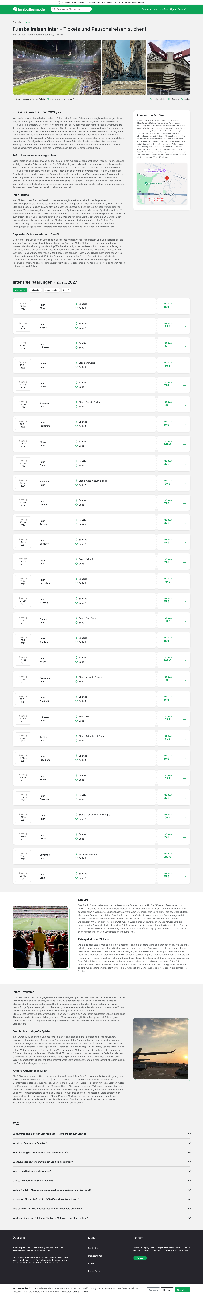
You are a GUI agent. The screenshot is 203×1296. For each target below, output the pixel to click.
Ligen (173, 9)
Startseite (146, 9)
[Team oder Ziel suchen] (73, 9)
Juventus (108, 1007)
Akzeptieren (182, 1290)
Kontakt (140, 1258)
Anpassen (153, 1290)
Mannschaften (161, 9)
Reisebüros (183, 9)
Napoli (84, 1013)
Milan (52, 997)
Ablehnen (167, 1290)
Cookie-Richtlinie (80, 1292)
